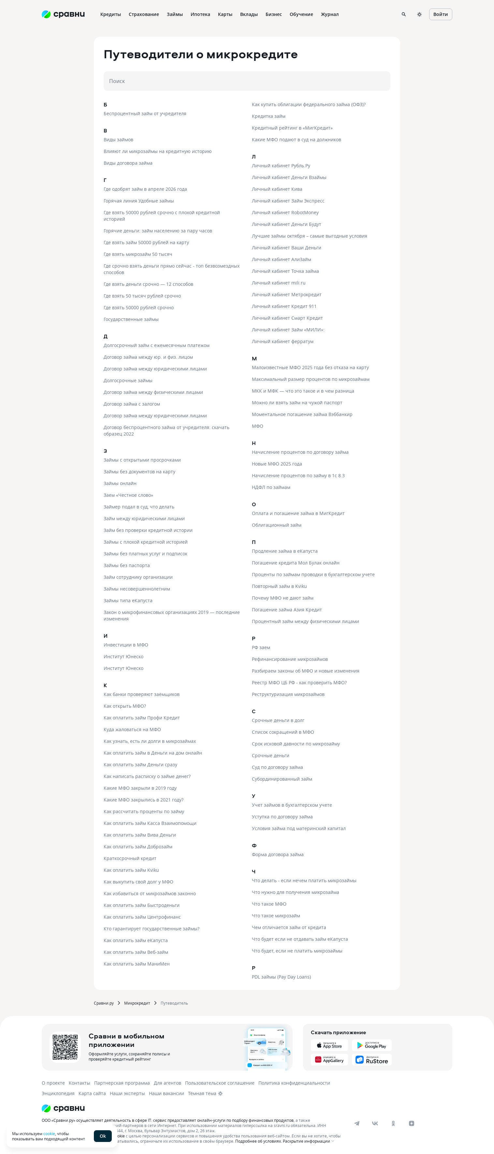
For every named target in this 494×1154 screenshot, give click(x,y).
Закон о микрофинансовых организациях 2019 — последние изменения (172, 615)
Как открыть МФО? (125, 706)
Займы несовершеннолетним (137, 589)
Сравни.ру (104, 1003)
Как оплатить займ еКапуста (136, 940)
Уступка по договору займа (282, 816)
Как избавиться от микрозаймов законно (150, 893)
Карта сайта (92, 1093)
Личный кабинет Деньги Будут (286, 224)
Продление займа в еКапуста (285, 551)
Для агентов (167, 1083)
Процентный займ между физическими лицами (305, 621)
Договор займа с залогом (132, 404)
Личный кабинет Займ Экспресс (288, 201)
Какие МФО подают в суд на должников (296, 139)
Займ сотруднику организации (138, 577)
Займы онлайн (120, 483)
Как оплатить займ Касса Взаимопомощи (150, 823)
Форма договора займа (278, 854)
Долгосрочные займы (128, 380)
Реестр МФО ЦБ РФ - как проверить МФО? (299, 682)
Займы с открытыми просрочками (142, 460)
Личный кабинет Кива (277, 189)
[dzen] (411, 1123)
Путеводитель (174, 1003)
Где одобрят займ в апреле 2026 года (145, 189)
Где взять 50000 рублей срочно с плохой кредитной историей (162, 215)
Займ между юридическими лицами (144, 518)
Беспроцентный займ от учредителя (145, 113)
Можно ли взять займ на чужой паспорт (297, 402)
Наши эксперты (127, 1093)
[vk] (375, 1123)
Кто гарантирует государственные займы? (151, 928)
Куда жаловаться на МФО (132, 729)
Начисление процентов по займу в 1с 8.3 (298, 475)
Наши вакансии (166, 1093)
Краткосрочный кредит (130, 858)
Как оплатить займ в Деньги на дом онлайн (153, 753)
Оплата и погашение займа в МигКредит (298, 513)
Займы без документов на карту (139, 471)
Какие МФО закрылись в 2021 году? (143, 800)
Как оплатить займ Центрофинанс (142, 917)
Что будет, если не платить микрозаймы (297, 951)
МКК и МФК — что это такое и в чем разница (303, 391)
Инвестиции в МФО (126, 645)
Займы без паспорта (127, 565)
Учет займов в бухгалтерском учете (292, 805)
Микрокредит (137, 1003)
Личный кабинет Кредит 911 (284, 306)
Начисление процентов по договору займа (300, 452)
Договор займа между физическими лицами (153, 392)
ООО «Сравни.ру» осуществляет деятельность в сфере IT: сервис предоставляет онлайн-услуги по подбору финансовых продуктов (168, 1120)
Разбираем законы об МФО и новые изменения (305, 671)
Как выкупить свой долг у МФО (138, 882)
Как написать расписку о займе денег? (147, 776)
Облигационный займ (276, 525)
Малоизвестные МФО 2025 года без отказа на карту (310, 367)
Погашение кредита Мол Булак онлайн (296, 563)
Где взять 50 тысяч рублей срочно (142, 296)
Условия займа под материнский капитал (299, 828)
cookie (49, 1133)
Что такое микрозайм (276, 915)
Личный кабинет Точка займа (285, 271)
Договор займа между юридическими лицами (155, 369)
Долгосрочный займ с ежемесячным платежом (157, 345)
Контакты (79, 1083)
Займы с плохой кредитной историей (146, 542)
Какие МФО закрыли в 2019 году (140, 788)
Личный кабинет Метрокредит (287, 294)
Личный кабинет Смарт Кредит (287, 318)
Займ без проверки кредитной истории (148, 530)
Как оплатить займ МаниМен (137, 964)
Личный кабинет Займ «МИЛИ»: (288, 330)
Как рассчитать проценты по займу (144, 811)
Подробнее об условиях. (258, 1141)
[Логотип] (192, 1108)
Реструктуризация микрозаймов (288, 694)
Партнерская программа (122, 1083)
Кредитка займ (268, 116)
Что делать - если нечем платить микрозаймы (304, 880)
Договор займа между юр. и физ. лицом (148, 357)
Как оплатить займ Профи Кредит (142, 718)
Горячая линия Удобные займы (139, 201)
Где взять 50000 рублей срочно (139, 307)
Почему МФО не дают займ (282, 598)
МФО (257, 426)
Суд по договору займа (277, 767)
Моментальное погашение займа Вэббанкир (302, 414)
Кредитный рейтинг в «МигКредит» (292, 128)
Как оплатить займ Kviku (131, 870)
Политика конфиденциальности (294, 1083)
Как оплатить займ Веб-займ (136, 952)
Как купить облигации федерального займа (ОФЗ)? (309, 104)
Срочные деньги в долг (278, 720)
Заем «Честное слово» (128, 495)
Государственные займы (131, 319)
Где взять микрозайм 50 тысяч (138, 254)
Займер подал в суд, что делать (139, 507)
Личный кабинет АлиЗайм (281, 259)
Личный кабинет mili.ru (279, 283)
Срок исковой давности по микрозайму (296, 744)
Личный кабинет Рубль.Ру (281, 165)
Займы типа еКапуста (128, 600)
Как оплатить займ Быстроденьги (142, 905)
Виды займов (118, 139)
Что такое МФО (269, 904)
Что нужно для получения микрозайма (295, 892)
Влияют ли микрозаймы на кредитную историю (158, 151)
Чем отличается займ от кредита (289, 927)
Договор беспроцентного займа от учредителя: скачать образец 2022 (166, 430)
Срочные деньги (270, 755)
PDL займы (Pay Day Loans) (281, 977)
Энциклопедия (58, 1093)
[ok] (393, 1123)
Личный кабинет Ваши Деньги (286, 247)
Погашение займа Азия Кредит (287, 609)
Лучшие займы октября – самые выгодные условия (309, 236)
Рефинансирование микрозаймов (290, 659)
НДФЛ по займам (271, 487)
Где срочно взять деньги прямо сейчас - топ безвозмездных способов (172, 269)
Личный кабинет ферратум (282, 341)
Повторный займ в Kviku (279, 586)
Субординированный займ (282, 779)
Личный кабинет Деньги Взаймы (289, 177)
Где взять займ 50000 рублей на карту (146, 242)
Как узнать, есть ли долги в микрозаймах (150, 741)
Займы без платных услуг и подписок (145, 553)
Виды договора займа (128, 163)
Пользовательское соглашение (219, 1083)
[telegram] (357, 1123)
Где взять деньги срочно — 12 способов (148, 284)
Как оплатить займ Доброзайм (138, 846)
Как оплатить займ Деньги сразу (140, 764)
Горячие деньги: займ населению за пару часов (158, 231)
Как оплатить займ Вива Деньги (140, 835)
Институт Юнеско (123, 656)
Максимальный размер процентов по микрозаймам (311, 379)
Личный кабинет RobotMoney (285, 212)
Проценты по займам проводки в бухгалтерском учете (313, 574)
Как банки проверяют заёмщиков (142, 694)
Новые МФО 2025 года (277, 464)
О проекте (53, 1083)
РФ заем (261, 647)
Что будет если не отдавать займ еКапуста (300, 939)
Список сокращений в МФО (283, 732)
